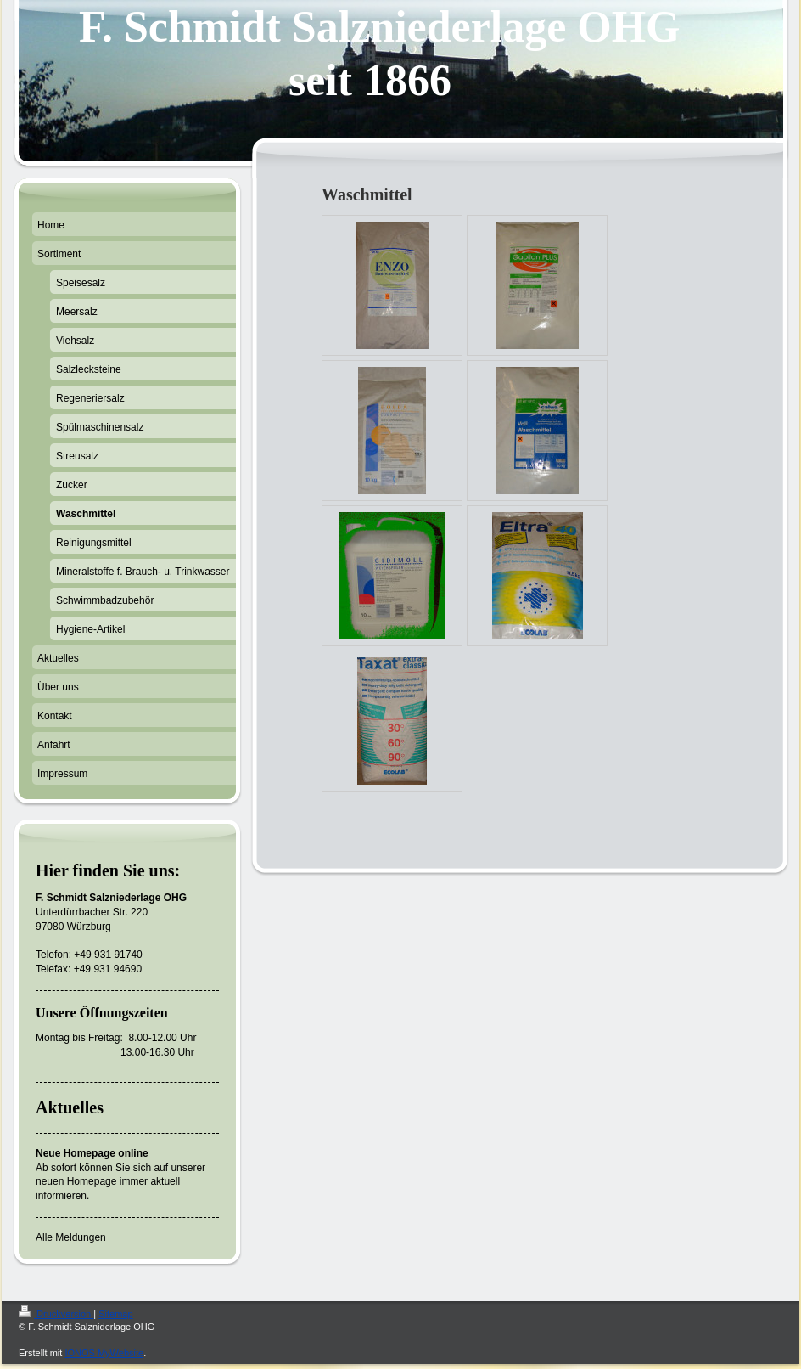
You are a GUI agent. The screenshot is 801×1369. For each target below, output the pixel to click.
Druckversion (56, 1314)
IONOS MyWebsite (103, 1353)
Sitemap (115, 1314)
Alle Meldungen (71, 1237)
